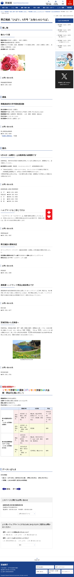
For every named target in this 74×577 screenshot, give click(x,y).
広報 (17, 11)
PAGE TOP (37, 560)
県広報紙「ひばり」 (23, 11)
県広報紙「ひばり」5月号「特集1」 (64, 25)
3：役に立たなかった (31, 534)
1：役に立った (8, 534)
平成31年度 (47, 11)
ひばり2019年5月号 (55, 11)
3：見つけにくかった (35, 540)
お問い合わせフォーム (24, 513)
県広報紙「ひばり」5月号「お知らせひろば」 (64, 30)
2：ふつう (19, 534)
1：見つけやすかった (10, 540)
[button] (55, 3)
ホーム (2, 11)
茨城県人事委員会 (7, 136)
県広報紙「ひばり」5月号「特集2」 (64, 46)
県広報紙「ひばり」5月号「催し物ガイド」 (64, 36)
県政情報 (7, 11)
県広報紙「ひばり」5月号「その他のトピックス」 (64, 41)
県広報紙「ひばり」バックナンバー (36, 11)
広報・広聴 (12, 11)
